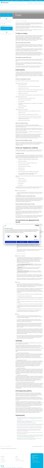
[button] (30, 2)
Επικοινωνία (16, 0)
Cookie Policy (21, 232)
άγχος (23, 216)
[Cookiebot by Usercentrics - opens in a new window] (35, 225)
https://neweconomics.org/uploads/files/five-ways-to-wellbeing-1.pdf (26, 422)
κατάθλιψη (19, 216)
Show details (36, 239)
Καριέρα (12, 0)
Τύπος (8, 0)
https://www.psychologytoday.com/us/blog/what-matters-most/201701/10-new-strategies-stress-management (30, 436)
